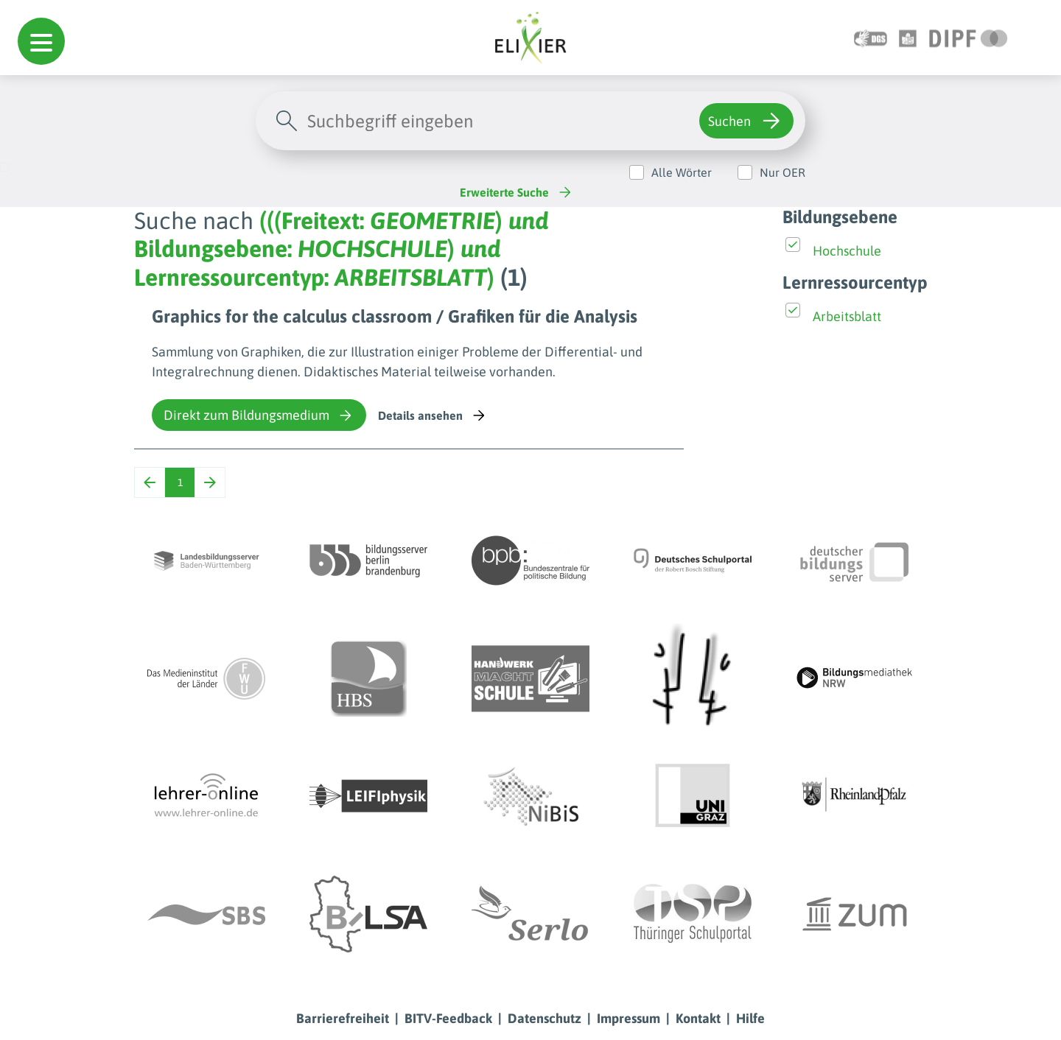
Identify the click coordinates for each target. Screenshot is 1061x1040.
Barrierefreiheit (342, 1018)
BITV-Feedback (448, 1018)
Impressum (628, 1018)
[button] (41, 41)
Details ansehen (433, 415)
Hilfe (750, 1018)
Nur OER (782, 172)
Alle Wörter (681, 172)
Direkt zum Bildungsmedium (259, 415)
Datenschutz (544, 1018)
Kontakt (698, 1018)
